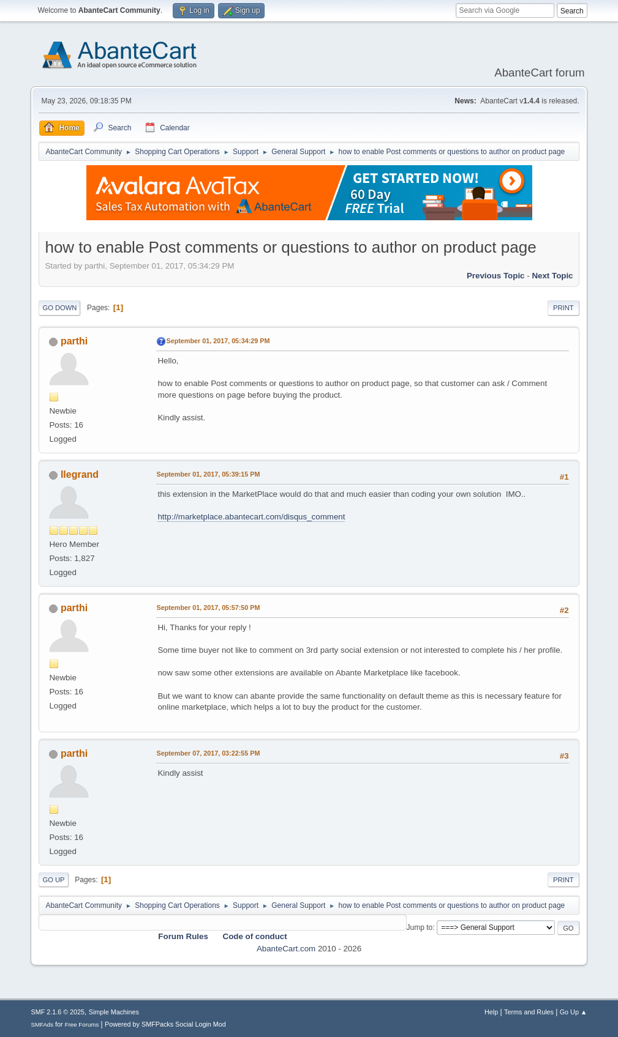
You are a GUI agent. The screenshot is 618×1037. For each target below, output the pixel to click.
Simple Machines (114, 1012)
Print (563, 307)
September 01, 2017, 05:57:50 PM (208, 607)
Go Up (53, 879)
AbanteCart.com (286, 948)
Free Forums (82, 1024)
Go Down (59, 307)
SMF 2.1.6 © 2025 (58, 1012)
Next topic (552, 275)
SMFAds (42, 1024)
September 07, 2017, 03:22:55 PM (208, 753)
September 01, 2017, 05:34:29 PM (217, 340)
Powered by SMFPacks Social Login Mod (165, 1024)
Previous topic (496, 275)
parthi (74, 341)
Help (491, 1012)
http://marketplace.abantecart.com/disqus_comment (251, 516)
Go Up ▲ (573, 1012)
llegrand (80, 474)
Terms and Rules (529, 1012)
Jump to (420, 927)
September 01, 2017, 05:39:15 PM (208, 474)
